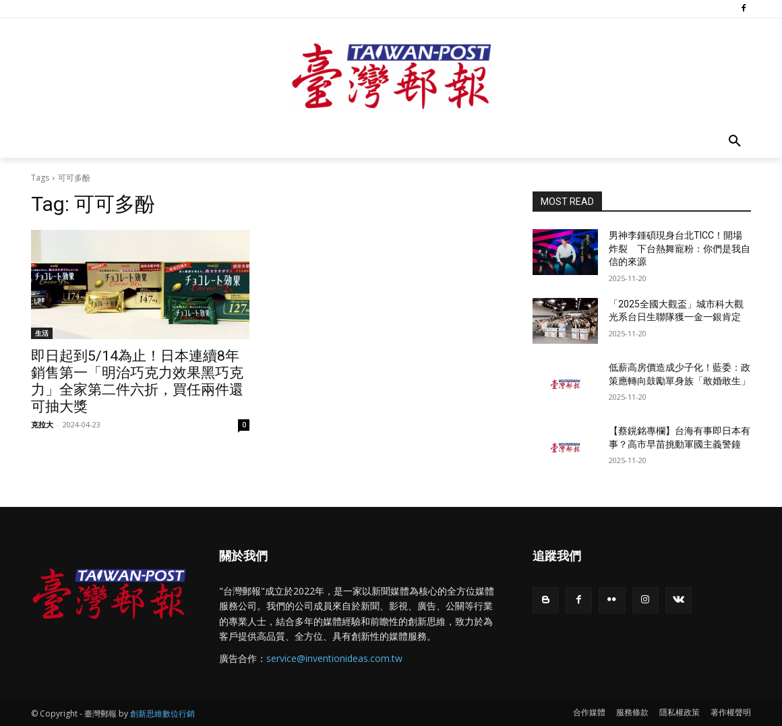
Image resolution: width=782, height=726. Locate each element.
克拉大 (42, 424)
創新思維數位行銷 (162, 713)
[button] (735, 141)
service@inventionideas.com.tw (334, 658)
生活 (42, 333)
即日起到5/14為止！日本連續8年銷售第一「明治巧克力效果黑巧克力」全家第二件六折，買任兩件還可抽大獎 (137, 381)
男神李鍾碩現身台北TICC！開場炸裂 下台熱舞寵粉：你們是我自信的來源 (679, 248)
